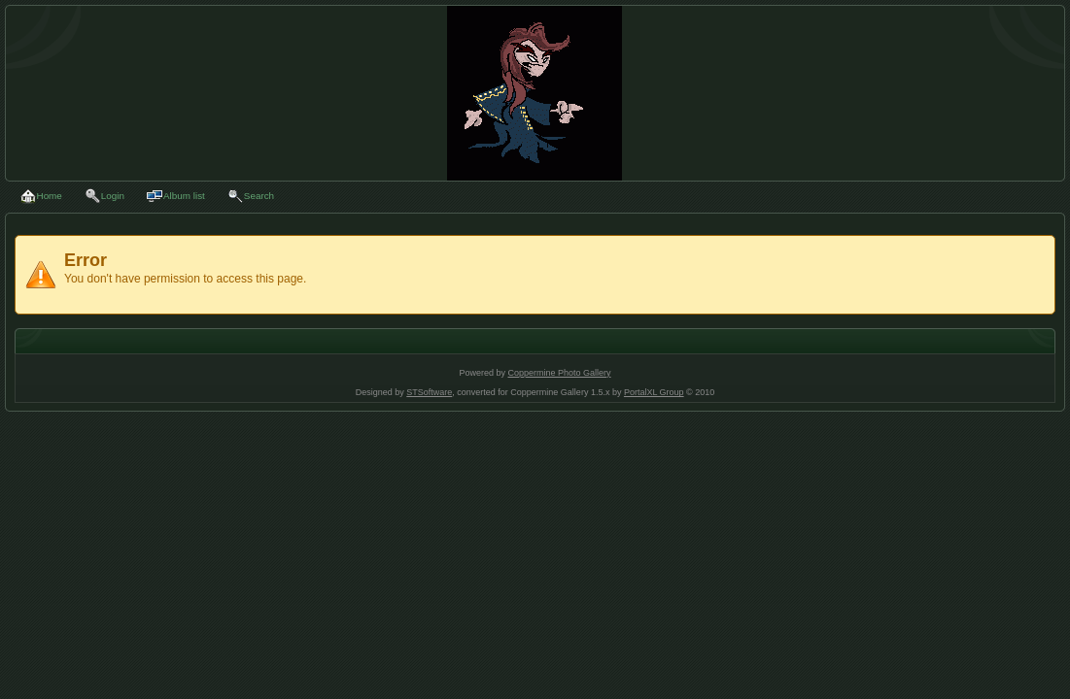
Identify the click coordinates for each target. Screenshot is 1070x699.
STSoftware (429, 392)
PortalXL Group (654, 392)
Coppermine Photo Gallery (558, 373)
